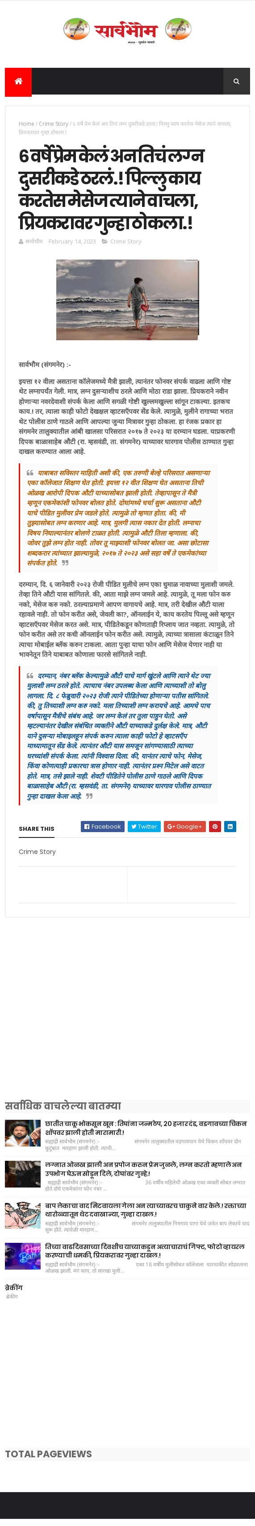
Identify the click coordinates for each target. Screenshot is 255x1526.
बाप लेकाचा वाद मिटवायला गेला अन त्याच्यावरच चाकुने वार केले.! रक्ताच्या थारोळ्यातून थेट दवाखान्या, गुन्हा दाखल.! (145, 1217)
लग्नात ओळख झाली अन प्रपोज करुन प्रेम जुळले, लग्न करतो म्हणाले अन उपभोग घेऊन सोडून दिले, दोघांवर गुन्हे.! (143, 1176)
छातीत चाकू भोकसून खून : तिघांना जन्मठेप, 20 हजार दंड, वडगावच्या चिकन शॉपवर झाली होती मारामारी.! (146, 1135)
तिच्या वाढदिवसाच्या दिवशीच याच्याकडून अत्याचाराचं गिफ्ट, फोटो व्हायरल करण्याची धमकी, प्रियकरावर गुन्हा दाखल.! (144, 1258)
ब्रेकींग (13, 1294)
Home (26, 124)
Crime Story (53, 124)
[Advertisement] (127, 1026)
